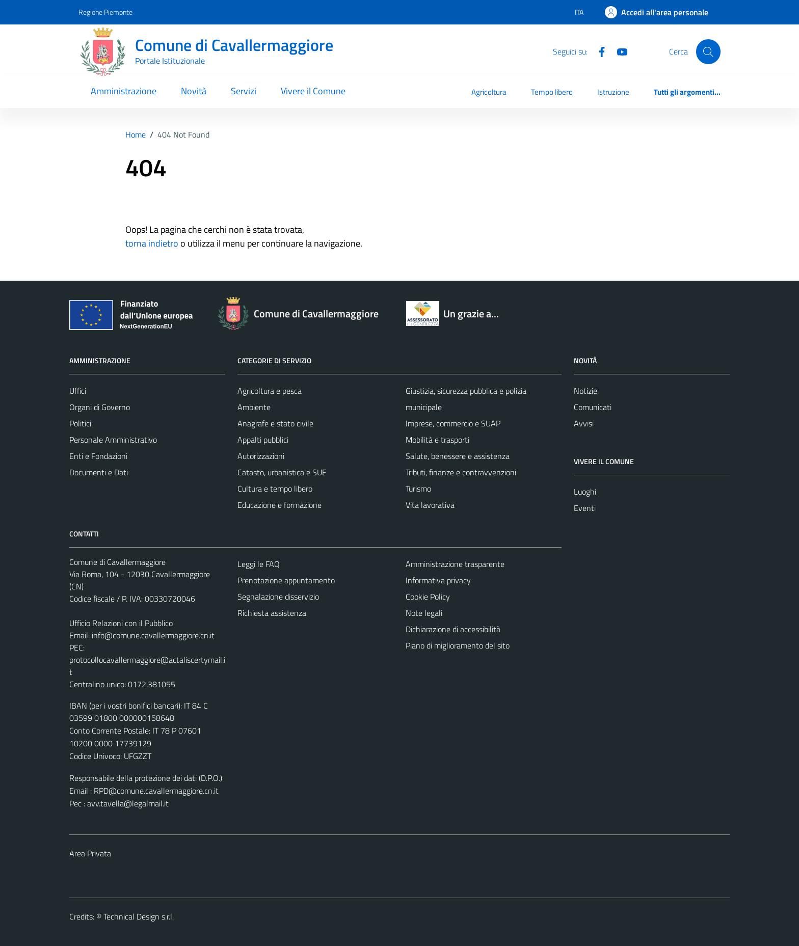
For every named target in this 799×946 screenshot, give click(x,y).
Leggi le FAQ (258, 564)
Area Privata (90, 853)
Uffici (77, 391)
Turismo (418, 488)
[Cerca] (708, 51)
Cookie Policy (428, 596)
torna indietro (151, 243)
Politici (80, 423)
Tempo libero (552, 92)
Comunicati (592, 407)
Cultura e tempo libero (274, 488)
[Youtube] (618, 51)
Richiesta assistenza (271, 613)
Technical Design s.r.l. (138, 916)
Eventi (585, 508)
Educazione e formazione (279, 505)
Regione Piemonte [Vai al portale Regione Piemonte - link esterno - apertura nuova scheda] (105, 12)
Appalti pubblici (262, 440)
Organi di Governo (99, 407)
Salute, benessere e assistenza (458, 456)
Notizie (585, 391)
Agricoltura (489, 92)
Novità (193, 91)
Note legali (424, 613)
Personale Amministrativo (113, 440)
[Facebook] (598, 51)
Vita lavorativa (430, 505)
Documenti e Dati (98, 472)
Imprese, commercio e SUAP (453, 423)
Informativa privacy (438, 580)
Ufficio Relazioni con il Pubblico (121, 623)
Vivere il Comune (313, 91)
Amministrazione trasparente (455, 564)
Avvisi (584, 423)
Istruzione (613, 92)
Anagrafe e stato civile (275, 423)
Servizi (243, 91)
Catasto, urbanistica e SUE (282, 472)
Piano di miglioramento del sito (458, 645)
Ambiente (254, 407)
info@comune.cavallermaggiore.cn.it (153, 635)
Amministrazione (123, 91)
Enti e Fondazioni (98, 456)
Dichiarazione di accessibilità (453, 629)
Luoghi (585, 491)
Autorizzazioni (260, 456)
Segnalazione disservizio (278, 596)
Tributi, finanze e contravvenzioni (461, 472)
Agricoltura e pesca (269, 391)
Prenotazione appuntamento (286, 580)
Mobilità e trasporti (437, 440)
